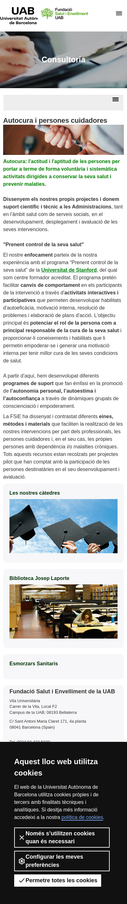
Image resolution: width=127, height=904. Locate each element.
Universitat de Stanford (69, 270)
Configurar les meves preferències (50, 861)
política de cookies (82, 817)
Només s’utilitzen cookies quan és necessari (56, 837)
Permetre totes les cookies (57, 880)
